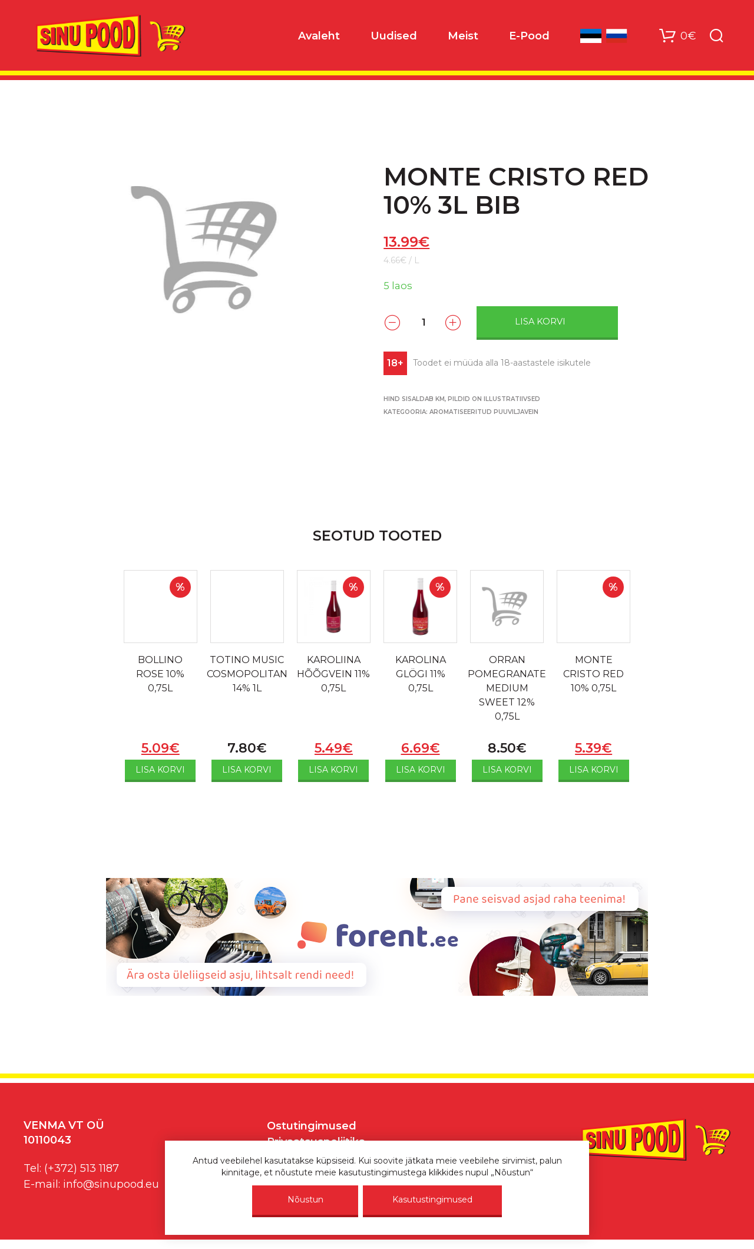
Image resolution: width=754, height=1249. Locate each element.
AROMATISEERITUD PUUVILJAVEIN (483, 412)
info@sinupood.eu (111, 1184)
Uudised (394, 35)
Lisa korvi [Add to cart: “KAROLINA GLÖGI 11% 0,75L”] (420, 769)
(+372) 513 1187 (81, 1168)
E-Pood (529, 35)
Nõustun (305, 1199)
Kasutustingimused (432, 1199)
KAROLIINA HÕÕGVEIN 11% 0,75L (333, 674)
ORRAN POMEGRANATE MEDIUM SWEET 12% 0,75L (507, 688)
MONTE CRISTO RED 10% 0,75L (593, 674)
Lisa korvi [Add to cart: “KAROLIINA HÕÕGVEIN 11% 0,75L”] (333, 769)
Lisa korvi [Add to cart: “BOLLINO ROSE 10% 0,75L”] (160, 769)
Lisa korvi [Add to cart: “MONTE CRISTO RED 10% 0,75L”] (594, 769)
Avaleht (319, 35)
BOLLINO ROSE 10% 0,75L (160, 674)
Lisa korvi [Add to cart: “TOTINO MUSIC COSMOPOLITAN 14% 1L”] (247, 769)
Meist (463, 35)
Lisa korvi (540, 321)
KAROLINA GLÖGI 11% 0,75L (420, 674)
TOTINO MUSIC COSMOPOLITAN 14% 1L (247, 674)
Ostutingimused (311, 1125)
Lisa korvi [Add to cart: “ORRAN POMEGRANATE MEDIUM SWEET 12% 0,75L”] (507, 769)
